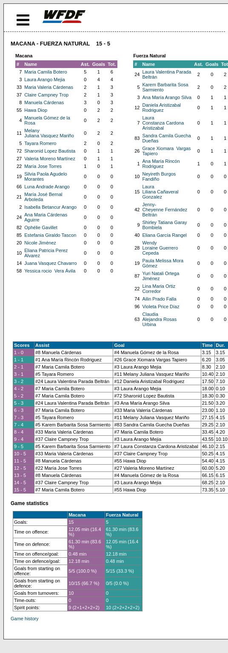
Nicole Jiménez (40, 242)
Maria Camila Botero (45, 71)
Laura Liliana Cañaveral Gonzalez (160, 191)
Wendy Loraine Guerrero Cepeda (160, 248)
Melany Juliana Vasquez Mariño (49, 133)
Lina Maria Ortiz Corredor (159, 289)
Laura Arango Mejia (44, 79)
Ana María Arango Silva (167, 97)
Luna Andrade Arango (46, 186)
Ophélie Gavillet (40, 227)
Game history (24, 618)
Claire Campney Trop (46, 94)
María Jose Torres (43, 166)
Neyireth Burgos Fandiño (159, 176)
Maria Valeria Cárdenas (48, 87)
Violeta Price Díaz (161, 306)
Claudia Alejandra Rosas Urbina (159, 319)
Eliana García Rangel (164, 235)
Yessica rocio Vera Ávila (49, 270)
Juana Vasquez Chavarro (50, 263)
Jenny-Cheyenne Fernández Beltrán (165, 209)
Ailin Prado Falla (159, 298)
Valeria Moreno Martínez (49, 158)
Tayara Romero (40, 143)
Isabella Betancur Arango (50, 207)
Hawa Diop (35, 110)
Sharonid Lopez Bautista (49, 150)
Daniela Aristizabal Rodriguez (161, 107)
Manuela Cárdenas (44, 102)
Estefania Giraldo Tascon (50, 235)
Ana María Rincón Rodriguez (161, 164)
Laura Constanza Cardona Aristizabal (163, 123)
